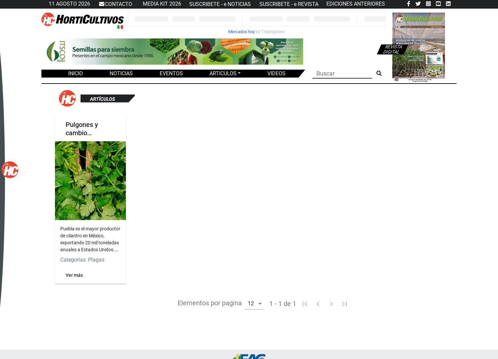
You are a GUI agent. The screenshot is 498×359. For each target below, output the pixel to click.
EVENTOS (171, 73)
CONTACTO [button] (115, 4)
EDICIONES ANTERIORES (355, 4)
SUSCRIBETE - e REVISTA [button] (288, 4)
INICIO (75, 73)
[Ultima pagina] (344, 303)
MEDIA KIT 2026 (162, 4)
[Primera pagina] (304, 303)
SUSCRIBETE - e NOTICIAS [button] (220, 4)
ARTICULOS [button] (223, 73)
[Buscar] (342, 73)
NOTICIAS (121, 73)
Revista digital (392, 49)
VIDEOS (276, 73)
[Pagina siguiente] (331, 303)
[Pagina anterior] (318, 303)
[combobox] (254, 303)
